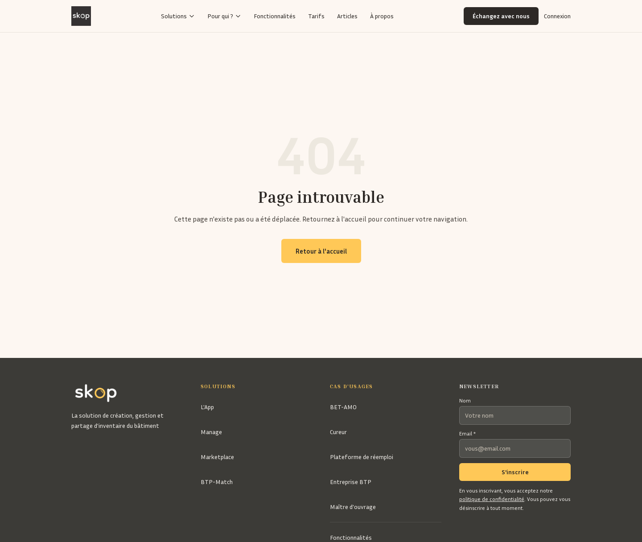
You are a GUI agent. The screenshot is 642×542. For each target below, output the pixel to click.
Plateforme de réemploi (361, 456)
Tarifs (316, 16)
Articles (347, 16)
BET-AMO (343, 407)
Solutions (178, 16)
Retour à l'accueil (321, 251)
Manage (211, 431)
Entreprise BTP (350, 481)
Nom (465, 400)
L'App (207, 407)
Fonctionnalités (275, 16)
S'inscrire (515, 472)
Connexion (557, 16)
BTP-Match (217, 481)
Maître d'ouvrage (353, 506)
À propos (382, 16)
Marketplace (217, 456)
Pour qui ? (224, 16)
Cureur (338, 431)
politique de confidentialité (491, 499)
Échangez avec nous (501, 16)
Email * (467, 433)
